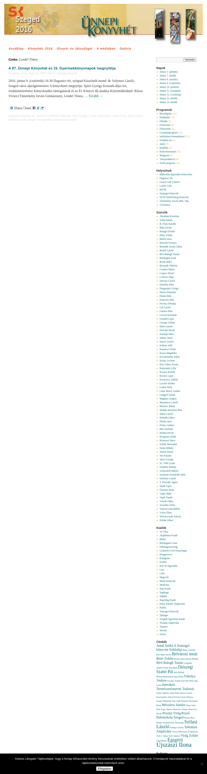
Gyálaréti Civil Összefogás (173, 550)
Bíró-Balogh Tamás (170, 254)
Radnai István (167, 432)
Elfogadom (104, 768)
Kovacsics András (169, 379)
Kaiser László (167, 341)
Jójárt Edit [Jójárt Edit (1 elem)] (174, 693)
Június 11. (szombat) (170, 90)
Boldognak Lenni (168, 543)
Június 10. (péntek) (169, 87)
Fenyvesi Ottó (167, 299)
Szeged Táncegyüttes (40, 119)
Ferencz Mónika (168, 303)
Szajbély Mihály (168, 467)
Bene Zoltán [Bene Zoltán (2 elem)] (164, 658)
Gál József (104, 115)
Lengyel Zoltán (167, 394)
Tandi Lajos (166, 486)
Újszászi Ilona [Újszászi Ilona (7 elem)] (174, 744)
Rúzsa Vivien (135, 115)
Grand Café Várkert (170, 182)
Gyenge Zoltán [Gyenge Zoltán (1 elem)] (174, 681)
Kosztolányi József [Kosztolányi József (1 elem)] (164, 697)
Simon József (166, 451)
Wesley (163, 630)
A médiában (106, 48)
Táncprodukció (167, 159)
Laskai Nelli (166, 387)
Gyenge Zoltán (167, 322)
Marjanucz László (169, 402)
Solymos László (17, 119)
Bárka (163, 539)
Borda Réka (166, 261)
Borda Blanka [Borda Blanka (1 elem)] (192, 659)
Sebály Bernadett (168, 444)
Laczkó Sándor (167, 383)
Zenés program (167, 163)
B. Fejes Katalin (168, 223)
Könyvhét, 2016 (40, 48)
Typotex (164, 626)
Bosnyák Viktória (168, 265)
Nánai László (166, 413)
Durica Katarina (168, 292)
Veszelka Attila (167, 505)
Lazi (162, 569)
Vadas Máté (166, 493)
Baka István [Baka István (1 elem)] (166, 654)
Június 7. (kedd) (168, 75)
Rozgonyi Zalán (168, 436)
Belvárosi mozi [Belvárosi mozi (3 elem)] (184, 654)
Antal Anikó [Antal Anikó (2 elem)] (164, 646)
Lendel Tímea (119, 115)
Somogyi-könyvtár (67, 73)
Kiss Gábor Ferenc (169, 364)
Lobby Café (166, 185)
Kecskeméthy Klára (170, 356)
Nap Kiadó (165, 588)
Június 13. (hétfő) (168, 98)
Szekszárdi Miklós (169, 470)
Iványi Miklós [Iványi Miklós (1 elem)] (162, 693)
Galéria (125, 48)
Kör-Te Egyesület (169, 565)
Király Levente (167, 360)
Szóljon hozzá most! (65, 119)
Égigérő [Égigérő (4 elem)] (175, 740)
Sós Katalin (166, 455)
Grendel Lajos (167, 318)
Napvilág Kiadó (168, 600)
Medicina (164, 584)
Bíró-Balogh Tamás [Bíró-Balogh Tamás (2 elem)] (169, 663)
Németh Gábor (167, 417)
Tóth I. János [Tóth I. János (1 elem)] (162, 736)
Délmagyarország (169, 546)
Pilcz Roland (166, 429)
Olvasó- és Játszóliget (75, 48)
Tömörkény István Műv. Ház (174, 201)
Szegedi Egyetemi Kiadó (172, 619)
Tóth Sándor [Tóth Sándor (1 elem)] (174, 736)
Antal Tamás (166, 220)
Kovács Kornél (167, 372)
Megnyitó (65, 115)
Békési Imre (166, 239)
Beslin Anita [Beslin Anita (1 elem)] (179, 659)
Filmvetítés (165, 128)
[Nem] (202, 764)
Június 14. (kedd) (168, 102)
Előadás (164, 121)
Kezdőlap (16, 48)
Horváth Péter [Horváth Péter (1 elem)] (187, 681)
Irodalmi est (166, 140)
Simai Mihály (167, 448)
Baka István (166, 227)
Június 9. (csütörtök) (47, 115)
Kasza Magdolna (168, 353)
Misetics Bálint (167, 406)
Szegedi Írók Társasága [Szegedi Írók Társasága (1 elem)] (173, 722)
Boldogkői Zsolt (168, 258)
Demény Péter (167, 284)
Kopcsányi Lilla (168, 368)
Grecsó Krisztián (168, 315)
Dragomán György (169, 288)
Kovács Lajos (167, 375)
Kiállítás (164, 147)
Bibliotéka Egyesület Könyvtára (176, 174)
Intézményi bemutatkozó (172, 136)
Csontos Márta (167, 269)
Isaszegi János (167, 334)
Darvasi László (167, 280)
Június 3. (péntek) (169, 71)
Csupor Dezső (167, 273)
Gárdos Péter (166, 311)
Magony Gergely (168, 398)
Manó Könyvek (168, 581)
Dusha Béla (166, 296)
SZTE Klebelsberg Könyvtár (174, 197)
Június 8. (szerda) (168, 79)
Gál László (165, 307)
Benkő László (167, 250)
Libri (162, 573)
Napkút (163, 596)
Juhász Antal (166, 337)
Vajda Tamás (166, 497)
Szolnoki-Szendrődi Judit (172, 474)
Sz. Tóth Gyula (167, 463)
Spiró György (79, 115)
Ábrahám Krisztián (169, 216)
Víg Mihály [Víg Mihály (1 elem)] (161, 741)
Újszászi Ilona (167, 489)
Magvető (164, 577)
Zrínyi (163, 634)
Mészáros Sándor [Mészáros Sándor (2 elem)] (173, 705)
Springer (164, 615)
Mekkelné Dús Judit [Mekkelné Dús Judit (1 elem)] (172, 701)
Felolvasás (165, 125)
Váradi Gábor (167, 501)
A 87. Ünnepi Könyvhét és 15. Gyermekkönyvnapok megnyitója (62, 68)
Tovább (96, 96)
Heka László (166, 326)
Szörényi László (168, 478)
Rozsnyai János (167, 440)
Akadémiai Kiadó (169, 535)
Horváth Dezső (167, 330)
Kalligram (165, 558)
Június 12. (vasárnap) (170, 94)
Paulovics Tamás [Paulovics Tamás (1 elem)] (180, 709)
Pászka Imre (166, 421)
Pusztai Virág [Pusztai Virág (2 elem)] (171, 713)
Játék (162, 144)
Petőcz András (167, 425)
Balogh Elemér (167, 231)
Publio (163, 607)
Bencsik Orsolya (168, 242)
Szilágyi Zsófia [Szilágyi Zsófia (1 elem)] (177, 727)
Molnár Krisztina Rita (171, 410)
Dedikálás (165, 117)
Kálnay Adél (166, 345)
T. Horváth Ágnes (169, 482)
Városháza (165, 204)
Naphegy (164, 592)
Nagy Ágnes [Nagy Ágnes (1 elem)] (166, 709)
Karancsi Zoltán (168, 349)
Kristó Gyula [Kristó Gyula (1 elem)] (180, 697)
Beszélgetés (166, 113)
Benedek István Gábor (171, 246)
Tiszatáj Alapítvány (169, 622)
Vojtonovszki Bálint (170, 508)
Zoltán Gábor (166, 520)
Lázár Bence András (170, 391)
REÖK (163, 189)
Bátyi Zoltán (166, 235)
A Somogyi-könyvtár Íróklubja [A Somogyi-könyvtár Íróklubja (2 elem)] (173, 648)
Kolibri (163, 562)
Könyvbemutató (168, 151)
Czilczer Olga (167, 277)
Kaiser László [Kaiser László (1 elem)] (186, 693)
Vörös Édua (166, 512)
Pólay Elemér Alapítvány (172, 603)
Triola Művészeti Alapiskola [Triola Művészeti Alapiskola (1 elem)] (185, 732)
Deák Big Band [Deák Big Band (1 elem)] (170, 668)
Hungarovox (166, 554)
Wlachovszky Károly (170, 516)
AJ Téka (164, 531)
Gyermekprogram (169, 132)
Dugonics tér (28, 115)
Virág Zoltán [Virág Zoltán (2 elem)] (189, 735)
